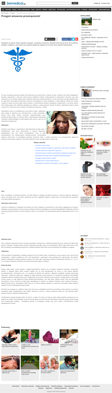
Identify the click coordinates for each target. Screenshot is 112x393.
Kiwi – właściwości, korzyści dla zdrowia (95, 256)
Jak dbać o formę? (86, 129)
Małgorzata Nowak (89, 257)
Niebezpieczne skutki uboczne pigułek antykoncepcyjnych (53, 155)
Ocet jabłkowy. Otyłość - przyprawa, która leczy (94, 38)
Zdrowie (8, 9)
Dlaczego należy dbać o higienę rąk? (9, 371)
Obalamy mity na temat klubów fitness (47, 161)
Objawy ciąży (97, 19)
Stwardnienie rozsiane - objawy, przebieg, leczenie (94, 47)
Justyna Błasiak (88, 240)
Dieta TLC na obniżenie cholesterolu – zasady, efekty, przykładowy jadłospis (97, 239)
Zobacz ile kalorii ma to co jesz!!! (91, 51)
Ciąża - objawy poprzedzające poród (92, 41)
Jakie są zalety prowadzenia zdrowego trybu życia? (28, 372)
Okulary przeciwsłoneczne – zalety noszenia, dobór (97, 243)
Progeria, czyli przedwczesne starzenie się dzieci (29, 346)
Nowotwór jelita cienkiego (101, 90)
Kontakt (71, 388)
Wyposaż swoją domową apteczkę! (92, 110)
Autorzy (84, 236)
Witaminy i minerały (28, 386)
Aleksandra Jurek (88, 245)
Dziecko (38, 9)
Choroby (84, 9)
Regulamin (49, 388)
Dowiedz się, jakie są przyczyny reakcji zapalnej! (103, 152)
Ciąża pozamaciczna (87, 57)
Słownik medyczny (56, 386)
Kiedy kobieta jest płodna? (89, 30)
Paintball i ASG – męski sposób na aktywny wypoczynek (94, 54)
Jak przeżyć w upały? (87, 126)
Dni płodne (84, 27)
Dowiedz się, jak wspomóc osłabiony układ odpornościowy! (87, 153)
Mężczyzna (52, 9)
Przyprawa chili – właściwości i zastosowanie (96, 251)
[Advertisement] (40, 27)
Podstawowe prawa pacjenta (66, 345)
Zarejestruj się (105, 3)
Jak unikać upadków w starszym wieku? (48, 371)
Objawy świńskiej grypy (88, 44)
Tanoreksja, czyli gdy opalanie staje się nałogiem (93, 107)
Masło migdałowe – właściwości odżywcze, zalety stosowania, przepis (97, 247)
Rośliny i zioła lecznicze (42, 386)
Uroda (14, 9)
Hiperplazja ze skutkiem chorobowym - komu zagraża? (51, 163)
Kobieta (44, 9)
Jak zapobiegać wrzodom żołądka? (102, 174)
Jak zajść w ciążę (86, 35)
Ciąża (33, 9)
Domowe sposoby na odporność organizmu (48, 150)
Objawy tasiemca (46, 345)
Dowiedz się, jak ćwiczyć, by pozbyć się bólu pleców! (87, 175)
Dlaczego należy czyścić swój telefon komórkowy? (10, 345)
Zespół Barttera (86, 104)
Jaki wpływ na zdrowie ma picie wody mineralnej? (92, 117)
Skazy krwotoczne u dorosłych (90, 101)
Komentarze (51, 39)
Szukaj (75, 3)
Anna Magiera (88, 249)
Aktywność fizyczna (73, 9)
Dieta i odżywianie (24, 9)
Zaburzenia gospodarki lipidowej (67, 371)
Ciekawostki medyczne (71, 386)
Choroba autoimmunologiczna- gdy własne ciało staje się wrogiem (55, 148)
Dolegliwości (93, 9)
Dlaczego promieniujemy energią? (45, 158)
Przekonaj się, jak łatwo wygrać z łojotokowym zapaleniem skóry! (86, 200)
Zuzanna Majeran (89, 253)
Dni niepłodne (85, 32)
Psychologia (61, 9)
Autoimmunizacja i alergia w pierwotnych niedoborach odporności (55, 153)
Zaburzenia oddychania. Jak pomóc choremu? (95, 123)
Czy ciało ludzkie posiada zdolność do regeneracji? (93, 113)
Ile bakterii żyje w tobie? (42, 145)
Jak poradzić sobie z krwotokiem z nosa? (94, 121)
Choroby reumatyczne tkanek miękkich (93, 98)
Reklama (41, 388)
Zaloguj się (97, 3)
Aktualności (15, 386)
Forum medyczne (104, 9)
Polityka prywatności (60, 388)
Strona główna (2, 10)
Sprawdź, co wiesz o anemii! (103, 198)
